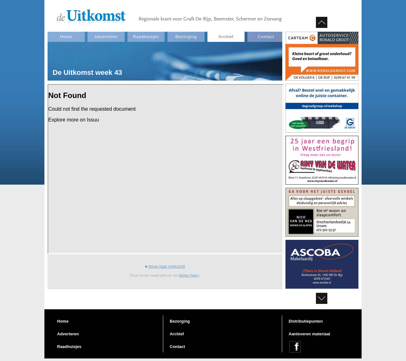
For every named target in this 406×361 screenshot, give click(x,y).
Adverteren (106, 36)
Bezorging (186, 36)
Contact (266, 36)
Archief (226, 36)
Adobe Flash (188, 275)
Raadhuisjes (146, 36)
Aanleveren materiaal (309, 333)
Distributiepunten (306, 321)
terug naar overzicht (166, 266)
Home (66, 36)
